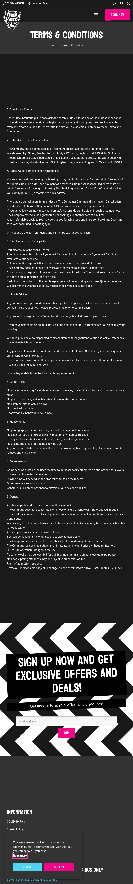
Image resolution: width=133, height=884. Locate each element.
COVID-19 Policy (17, 821)
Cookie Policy (15, 829)
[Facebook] (121, 3)
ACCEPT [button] (59, 867)
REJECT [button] (28, 867)
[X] (128, 3)
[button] (96, 14)
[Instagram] (114, 3)
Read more (20, 855)
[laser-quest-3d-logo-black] (12, 19)
